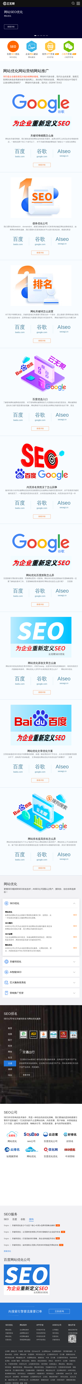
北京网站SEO (61, 1370)
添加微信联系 (18, 1193)
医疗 (10, 1040)
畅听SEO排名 (17, 1367)
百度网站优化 (31, 1358)
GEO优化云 (22, 1373)
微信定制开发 (72, 1330)
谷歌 (23, 1219)
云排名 (16, 1354)
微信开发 (71, 1325)
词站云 (51, 1361)
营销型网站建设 (25, 1340)
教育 (10, 1028)
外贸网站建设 (24, 1336)
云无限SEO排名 (34, 1364)
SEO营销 (44, 1364)
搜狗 (31, 1219)
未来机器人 (53, 1364)
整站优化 (8, 1330)
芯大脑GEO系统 (18, 1370)
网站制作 (23, 1325)
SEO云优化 (25, 1361)
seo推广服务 (15, 1361)
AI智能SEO (31, 1373)
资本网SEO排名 (10, 1373)
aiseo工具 (68, 1373)
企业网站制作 (24, 1330)
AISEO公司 (56, 1325)
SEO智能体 (24, 1377)
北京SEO (8, 1383)
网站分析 (23, 1354)
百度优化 (8, 1340)
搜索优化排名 (70, 1354)
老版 (21, 1383)
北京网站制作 (34, 1380)
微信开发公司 (12, 1380)
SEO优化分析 (9, 1358)
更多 (25, 1383)
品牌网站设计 (24, 1333)
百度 (14, 1219)
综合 (10, 1075)
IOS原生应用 (40, 1336)
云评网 (7, 1351)
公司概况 (55, 1330)
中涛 (47, 1358)
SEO (6, 1219)
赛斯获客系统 (71, 1380)
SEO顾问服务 (67, 1351)
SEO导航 (27, 1351)
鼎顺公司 (14, 1351)
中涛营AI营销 (12, 1364)
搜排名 (33, 1361)
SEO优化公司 (40, 1354)
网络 (10, 1052)
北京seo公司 (36, 1351)
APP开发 (40, 1325)
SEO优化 (9, 1325)
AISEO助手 (61, 1380)
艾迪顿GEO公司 (51, 1367)
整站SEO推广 (54, 1377)
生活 (10, 1057)
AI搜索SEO (41, 1373)
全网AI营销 (60, 1373)
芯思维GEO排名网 (64, 1367)
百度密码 (31, 1354)
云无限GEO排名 (62, 1358)
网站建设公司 (20, 1358)
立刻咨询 (59, 1311)
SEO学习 (58, 1361)
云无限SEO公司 (35, 1377)
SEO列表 (15, 1383)
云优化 (45, 1377)
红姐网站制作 (56, 1351)
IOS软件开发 (40, 1330)
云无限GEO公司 (52, 1354)
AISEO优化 (72, 1370)
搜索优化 (7, 1251)
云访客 (65, 1361)
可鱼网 (20, 1351)
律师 (10, 1069)
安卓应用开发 (41, 1333)
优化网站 (16, 1377)
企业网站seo (46, 1351)
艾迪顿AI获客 (30, 1370)
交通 (10, 1063)
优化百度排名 (42, 1361)
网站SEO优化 (39, 1367)
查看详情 (41, 165)
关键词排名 (9, 1333)
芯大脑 (62, 1354)
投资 (10, 1046)
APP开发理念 (41, 1340)
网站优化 (8, 1336)
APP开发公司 (23, 1380)
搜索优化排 (45, 1380)
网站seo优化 (28, 1367)
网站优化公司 (50, 1370)
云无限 (52, 1380)
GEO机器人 (50, 1373)
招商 (10, 1034)
